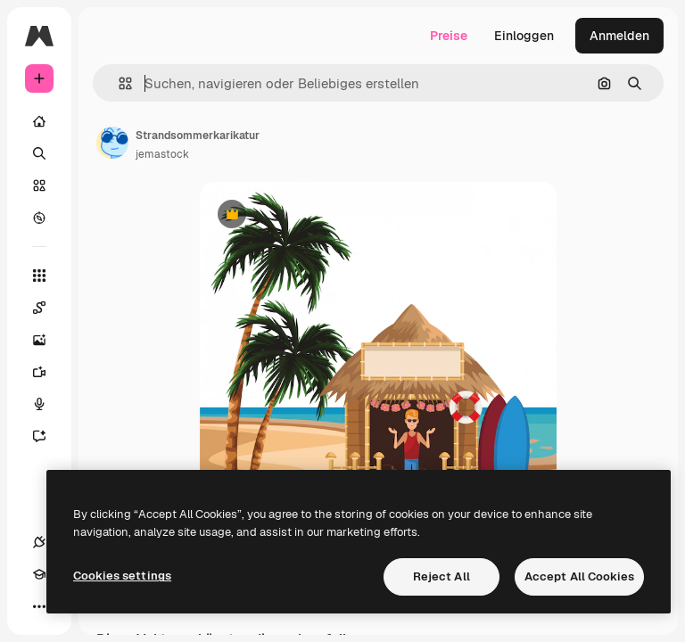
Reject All (441, 576)
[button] (118, 83)
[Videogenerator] (48, 372)
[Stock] (39, 185)
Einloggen (524, 36)
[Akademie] (39, 574)
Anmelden (619, 36)
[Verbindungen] (39, 542)
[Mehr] (39, 606)
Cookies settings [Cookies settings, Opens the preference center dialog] (122, 575)
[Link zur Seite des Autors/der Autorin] (112, 143)
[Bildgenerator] (48, 339)
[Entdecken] (39, 217)
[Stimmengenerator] (48, 404)
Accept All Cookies (579, 576)
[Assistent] (48, 436)
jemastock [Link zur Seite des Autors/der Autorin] (162, 154)
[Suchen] (39, 153)
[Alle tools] (39, 275)
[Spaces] (48, 307)
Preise (448, 36)
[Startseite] (39, 121)
